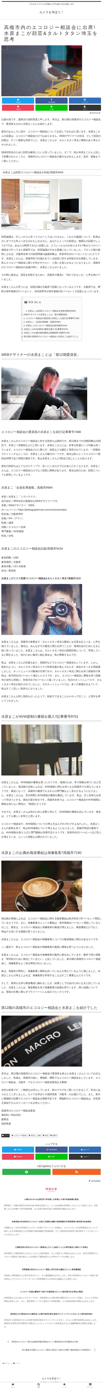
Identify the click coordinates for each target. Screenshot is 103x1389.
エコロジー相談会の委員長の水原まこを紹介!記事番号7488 (52, 319)
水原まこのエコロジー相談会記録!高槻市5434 (46, 327)
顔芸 (45, 1138)
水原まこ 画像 (35, 1138)
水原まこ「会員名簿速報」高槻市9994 (42, 323)
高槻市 (53, 1138)
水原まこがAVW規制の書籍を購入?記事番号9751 (45, 330)
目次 (29, 302)
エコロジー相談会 (19, 1138)
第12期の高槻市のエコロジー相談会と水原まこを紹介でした (51, 338)
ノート (5, 1138)
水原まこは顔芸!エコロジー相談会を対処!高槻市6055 (51, 311)
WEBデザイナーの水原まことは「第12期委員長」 (46, 315)
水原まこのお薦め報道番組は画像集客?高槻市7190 (46, 334)
